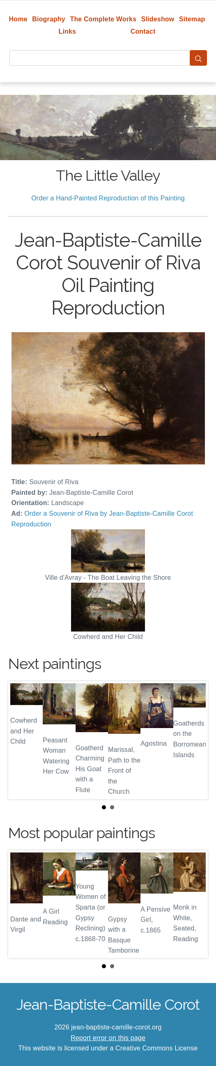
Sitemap (192, 19)
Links (67, 31)
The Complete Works (103, 19)
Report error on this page (108, 1037)
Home (18, 19)
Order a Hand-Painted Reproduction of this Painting (108, 198)
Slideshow (158, 19)
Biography (48, 19)
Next (195, 740)
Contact (143, 31)
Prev (21, 740)
